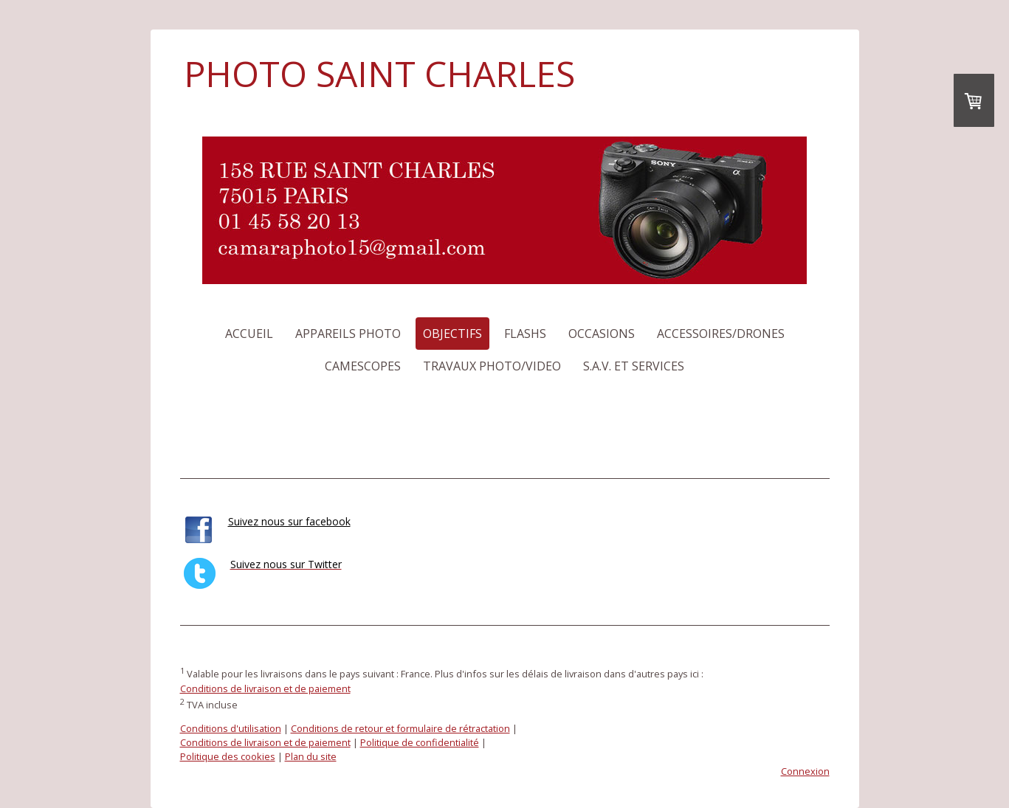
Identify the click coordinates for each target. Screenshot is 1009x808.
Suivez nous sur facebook (289, 521)
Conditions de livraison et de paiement (265, 688)
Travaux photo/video (492, 366)
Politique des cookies (227, 756)
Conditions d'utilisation (230, 728)
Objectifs (452, 333)
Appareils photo (348, 333)
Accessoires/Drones (721, 333)
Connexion (805, 771)
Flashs (525, 333)
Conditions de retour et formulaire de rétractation (400, 728)
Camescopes (363, 366)
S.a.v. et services (633, 366)
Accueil (249, 333)
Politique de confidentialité (419, 742)
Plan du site (311, 756)
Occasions (601, 333)
